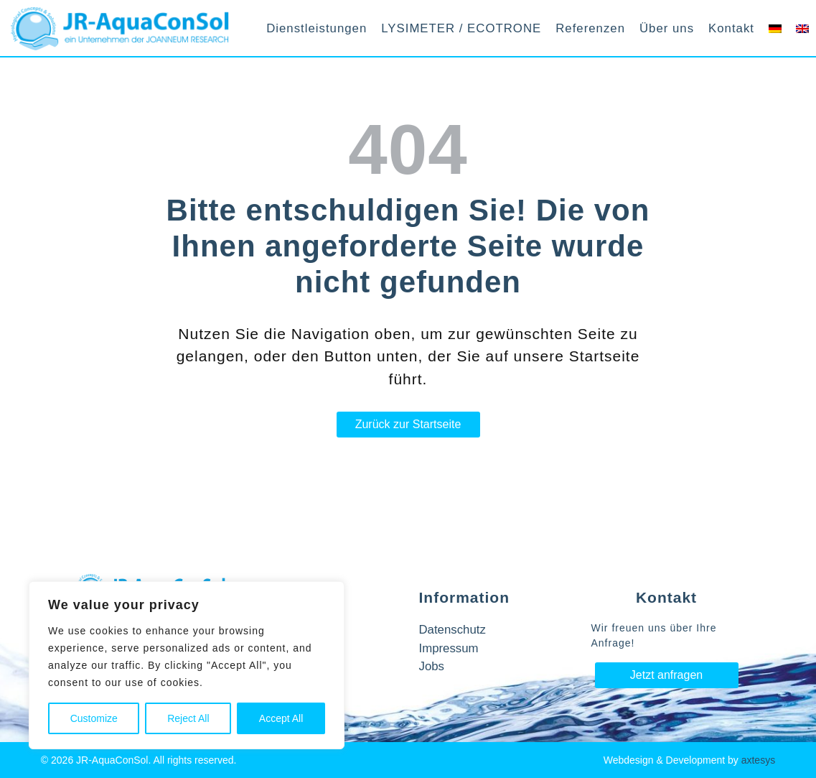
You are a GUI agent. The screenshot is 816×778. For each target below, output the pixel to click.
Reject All (188, 718)
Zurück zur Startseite (408, 424)
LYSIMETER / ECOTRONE (461, 28)
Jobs (431, 666)
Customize (94, 718)
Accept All (281, 718)
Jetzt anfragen (666, 675)
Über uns (666, 28)
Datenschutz (452, 629)
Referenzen (590, 28)
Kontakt (731, 28)
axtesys (758, 760)
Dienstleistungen (316, 28)
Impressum (449, 648)
